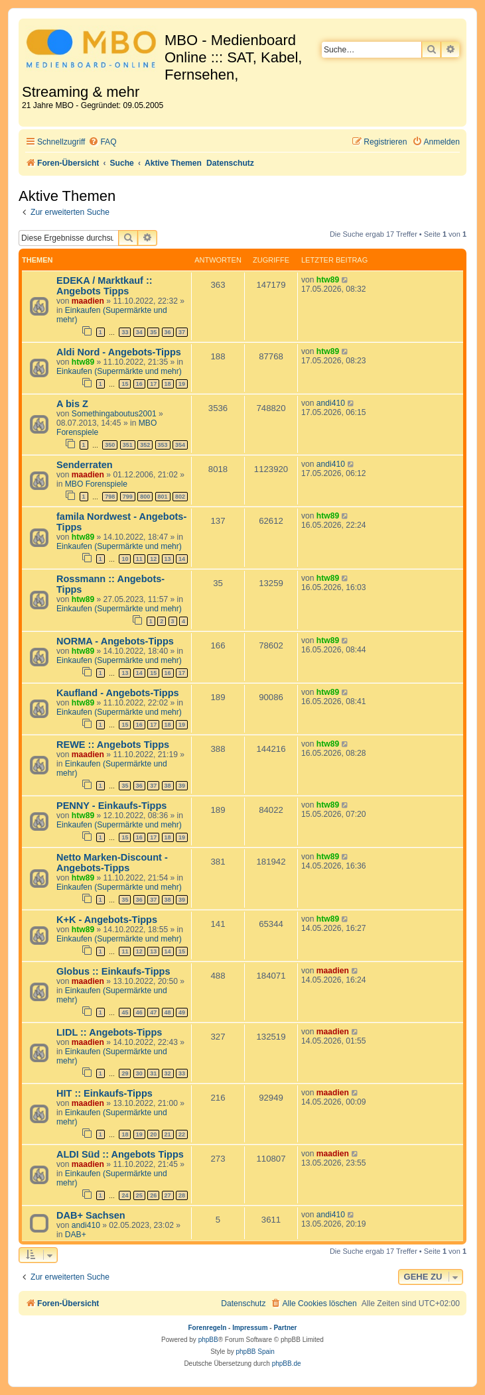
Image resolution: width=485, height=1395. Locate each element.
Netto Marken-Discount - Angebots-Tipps (112, 862)
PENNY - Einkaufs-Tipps (111, 805)
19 (181, 384)
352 (145, 445)
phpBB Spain (255, 1351)
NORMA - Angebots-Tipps (115, 641)
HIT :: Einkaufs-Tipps (104, 1093)
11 (139, 559)
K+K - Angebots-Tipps (106, 919)
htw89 (327, 279)
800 (145, 496)
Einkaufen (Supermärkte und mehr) (119, 371)
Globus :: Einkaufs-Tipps (113, 971)
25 (139, 1195)
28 (181, 1195)
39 (181, 785)
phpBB (208, 1339)
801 (163, 496)
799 (128, 496)
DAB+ (75, 1234)
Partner (285, 1327)
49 (181, 1012)
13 (168, 559)
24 (124, 1195)
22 (181, 1134)
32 (168, 1073)
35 (153, 332)
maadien (88, 301)
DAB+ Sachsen (90, 1215)
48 (168, 1012)
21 (168, 1134)
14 (181, 559)
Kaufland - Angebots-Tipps (117, 693)
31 (153, 1073)
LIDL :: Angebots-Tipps (109, 1032)
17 (153, 384)
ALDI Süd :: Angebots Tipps (120, 1154)
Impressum (249, 1327)
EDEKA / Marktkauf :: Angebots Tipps (104, 285)
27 (168, 1195)
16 (139, 384)
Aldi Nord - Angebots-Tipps (118, 352)
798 (110, 496)
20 (153, 1134)
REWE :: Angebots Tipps (112, 744)
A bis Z (72, 403)
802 (180, 496)
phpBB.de (286, 1363)
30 (139, 1073)
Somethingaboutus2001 (114, 413)
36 (168, 332)
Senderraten (84, 464)
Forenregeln (207, 1327)
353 (163, 445)
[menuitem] (102, 142)
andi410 (330, 403)
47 (153, 1012)
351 (128, 445)
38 (168, 785)
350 (110, 445)
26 (153, 1195)
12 (153, 559)
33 (124, 332)
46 (139, 1012)
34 (139, 332)
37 (181, 332)
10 (124, 559)
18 (168, 384)
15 (124, 384)
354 (180, 445)
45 (124, 1012)
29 (124, 1073)
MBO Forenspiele (96, 484)
